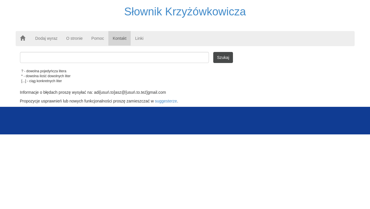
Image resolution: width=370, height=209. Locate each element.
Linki (139, 38)
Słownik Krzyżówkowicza (185, 12)
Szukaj (223, 57)
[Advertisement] (185, 120)
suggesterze (166, 101)
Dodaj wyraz (46, 38)
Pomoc (97, 38)
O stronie (74, 38)
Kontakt (119, 38)
